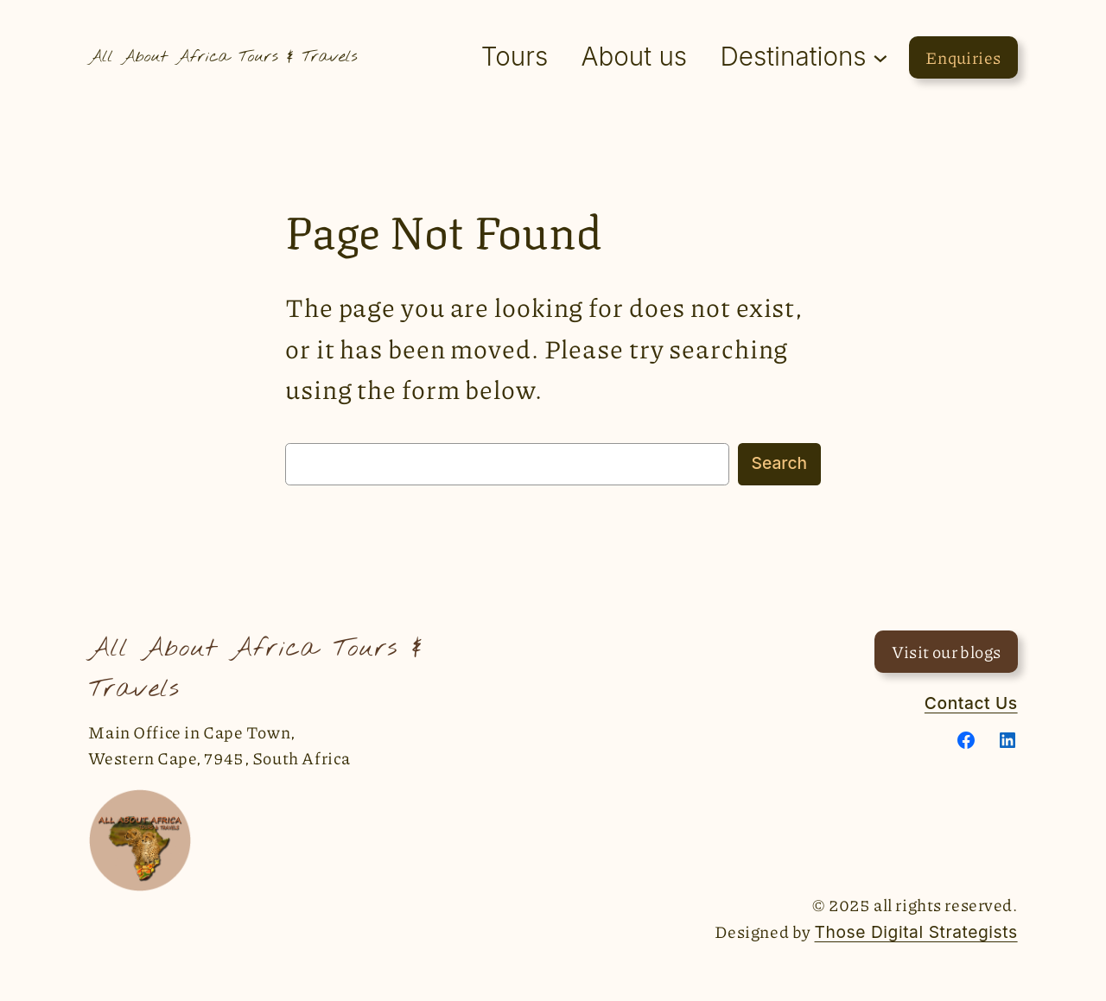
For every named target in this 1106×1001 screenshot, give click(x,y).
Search (779, 463)
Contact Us (971, 703)
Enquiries (963, 57)
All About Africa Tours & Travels (222, 57)
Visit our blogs (946, 651)
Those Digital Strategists (916, 932)
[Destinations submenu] (880, 57)
